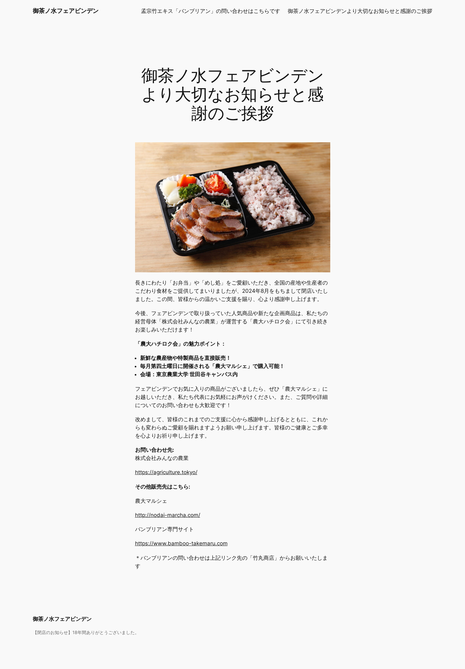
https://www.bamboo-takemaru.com (181, 543)
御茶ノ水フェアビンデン (66, 10)
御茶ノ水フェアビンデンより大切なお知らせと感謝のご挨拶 (360, 11)
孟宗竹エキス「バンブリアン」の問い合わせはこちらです (210, 11)
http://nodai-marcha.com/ (167, 515)
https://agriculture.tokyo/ (166, 472)
